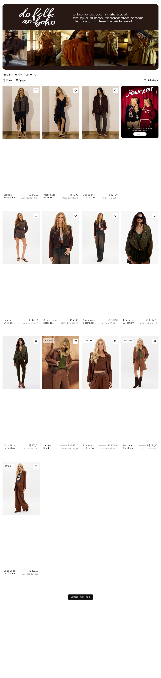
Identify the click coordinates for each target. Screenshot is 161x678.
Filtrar (7, 80)
